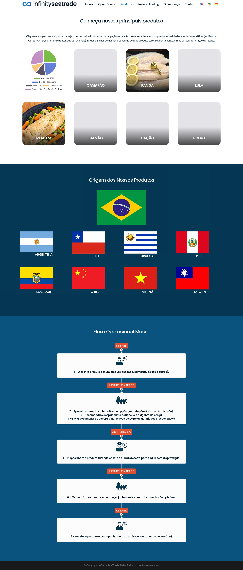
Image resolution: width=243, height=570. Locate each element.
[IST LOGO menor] (49, 4)
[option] (43, 244)
